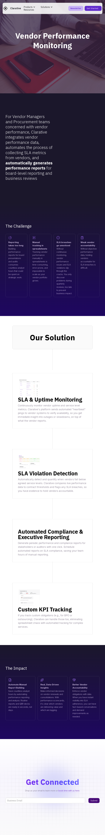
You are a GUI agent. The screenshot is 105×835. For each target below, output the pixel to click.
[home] (12, 8)
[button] (29, 7)
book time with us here (68, 790)
